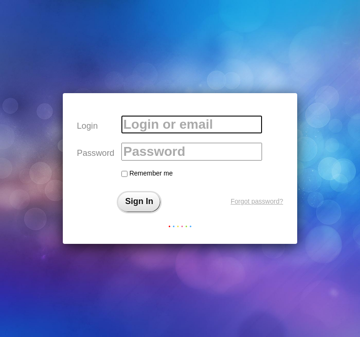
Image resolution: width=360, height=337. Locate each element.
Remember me (146, 173)
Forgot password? (257, 201)
